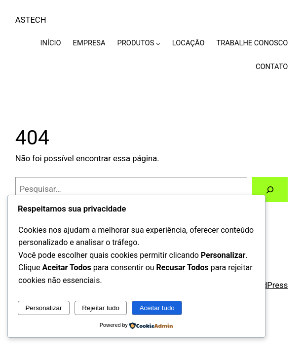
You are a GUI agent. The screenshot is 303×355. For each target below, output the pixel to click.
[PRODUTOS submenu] (158, 43)
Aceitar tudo (157, 308)
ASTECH (30, 20)
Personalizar (43, 308)
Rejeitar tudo (100, 308)
